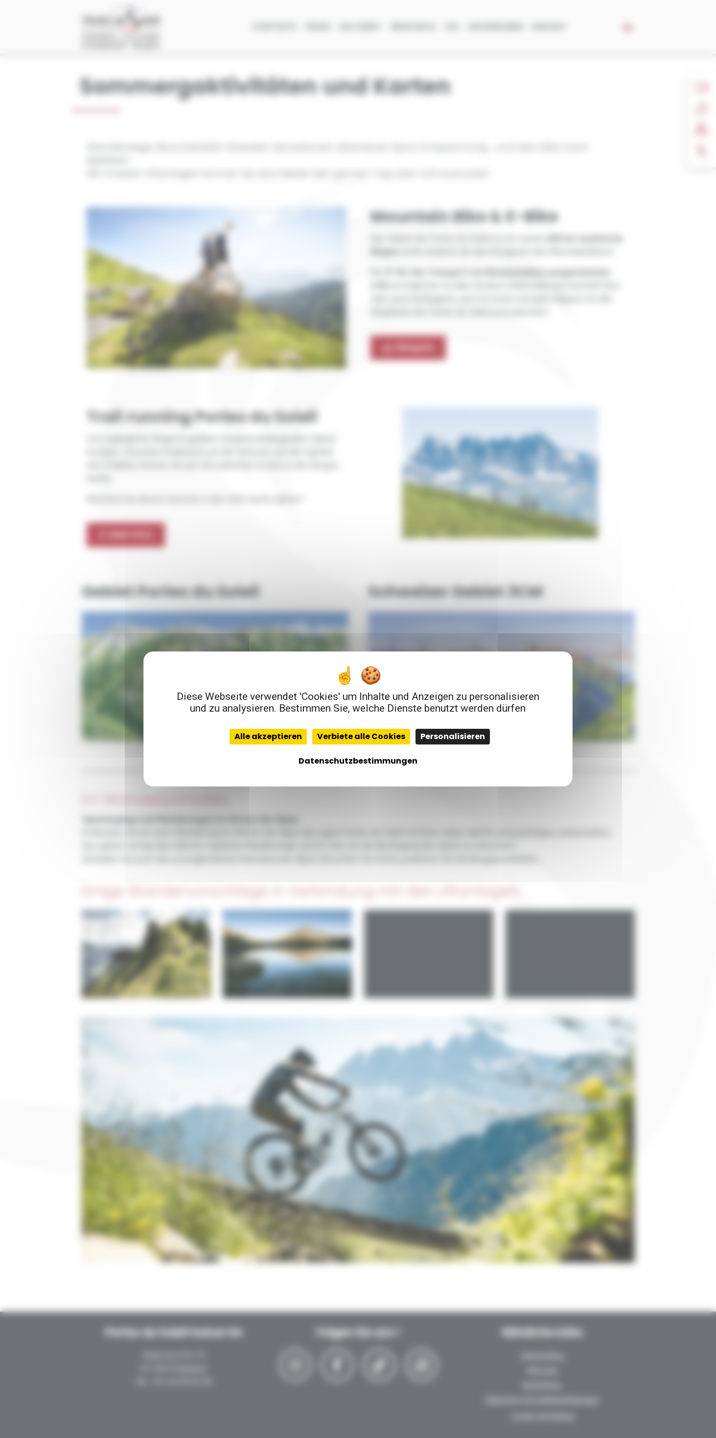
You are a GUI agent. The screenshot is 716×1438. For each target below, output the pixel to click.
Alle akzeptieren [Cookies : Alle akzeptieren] (268, 736)
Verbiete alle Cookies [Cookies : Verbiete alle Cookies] (361, 736)
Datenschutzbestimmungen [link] (358, 761)
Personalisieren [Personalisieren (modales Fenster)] (452, 736)
